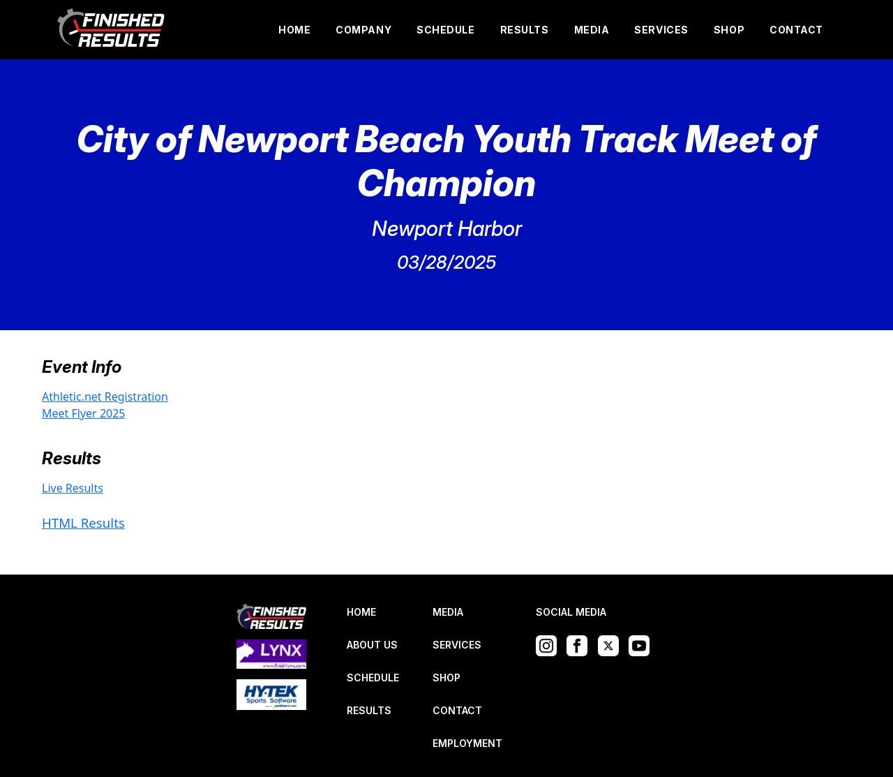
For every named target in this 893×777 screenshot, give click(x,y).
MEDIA (592, 30)
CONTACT (796, 30)
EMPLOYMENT (467, 743)
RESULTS (524, 30)
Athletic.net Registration (105, 396)
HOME (294, 30)
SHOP (729, 30)
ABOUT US (372, 645)
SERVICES (661, 30)
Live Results (72, 488)
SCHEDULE (445, 30)
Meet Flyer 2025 (84, 413)
